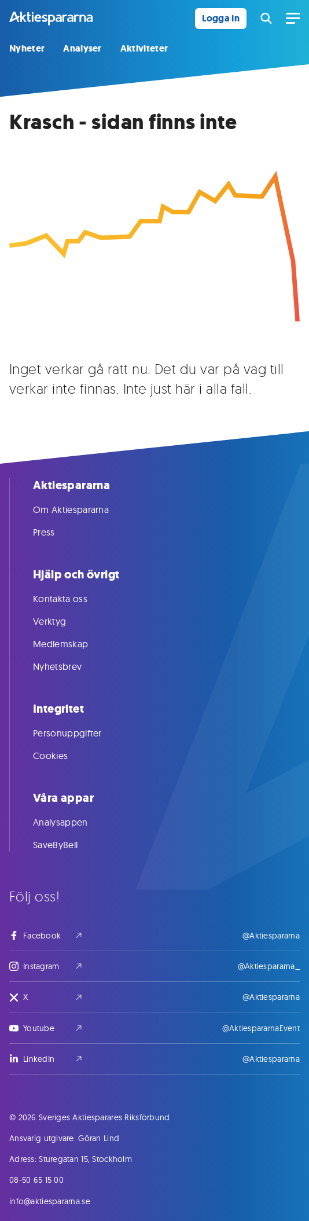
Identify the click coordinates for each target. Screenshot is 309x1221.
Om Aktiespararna (82, 509)
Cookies (62, 755)
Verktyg (61, 621)
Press (55, 532)
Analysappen (72, 822)
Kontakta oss (72, 598)
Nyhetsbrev (69, 666)
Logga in (221, 18)
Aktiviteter (144, 48)
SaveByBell (67, 844)
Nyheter (27, 48)
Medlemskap (72, 644)
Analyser (82, 48)
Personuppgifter (79, 733)
